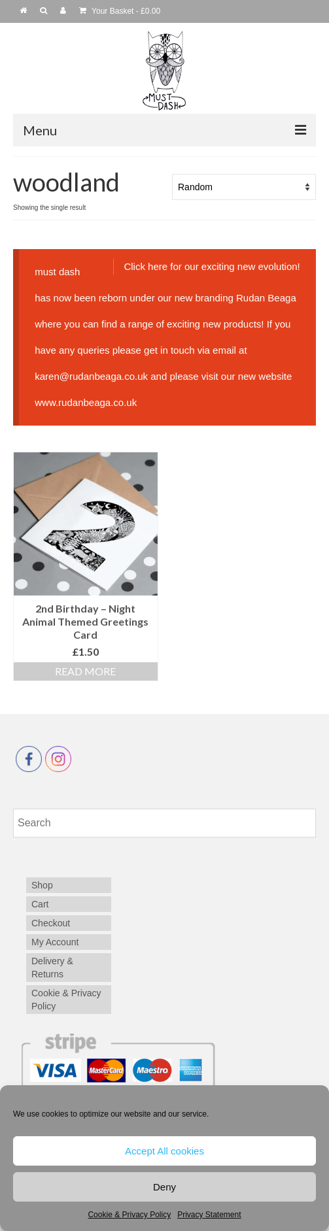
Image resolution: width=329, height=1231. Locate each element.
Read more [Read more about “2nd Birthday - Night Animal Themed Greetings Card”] (85, 671)
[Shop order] (244, 187)
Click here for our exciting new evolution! (212, 266)
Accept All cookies (164, 1150)
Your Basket (119, 11)
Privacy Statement (209, 1214)
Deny (164, 1186)
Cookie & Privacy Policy (129, 1214)
